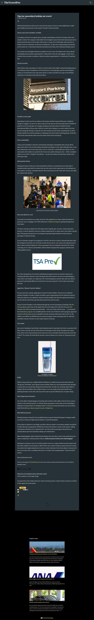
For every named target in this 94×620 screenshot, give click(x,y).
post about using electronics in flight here (40, 408)
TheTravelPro (12, 2)
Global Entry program (26, 311)
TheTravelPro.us (33, 462)
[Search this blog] (85, 2)
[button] (18, 21)
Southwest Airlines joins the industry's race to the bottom (43, 554)
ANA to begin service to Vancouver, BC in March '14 (41, 579)
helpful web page (54, 222)
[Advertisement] (47, 523)
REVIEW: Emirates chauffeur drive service (39, 602)
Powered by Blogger (47, 618)
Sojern (39, 37)
